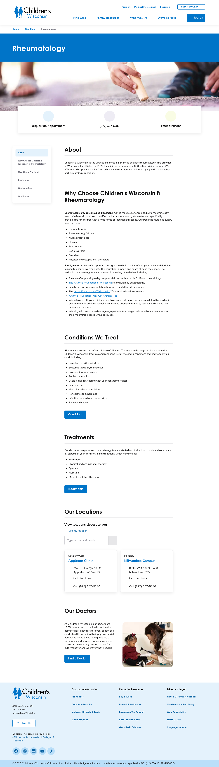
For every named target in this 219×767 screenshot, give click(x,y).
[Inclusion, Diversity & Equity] (86, 712)
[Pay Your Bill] (125, 697)
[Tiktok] (51, 751)
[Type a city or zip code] (86, 540)
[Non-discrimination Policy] (180, 704)
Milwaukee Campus (146, 560)
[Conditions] (75, 415)
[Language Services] (177, 727)
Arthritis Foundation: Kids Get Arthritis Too (93, 296)
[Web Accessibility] (176, 712)
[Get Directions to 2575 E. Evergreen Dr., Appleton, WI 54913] (93, 574)
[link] (126, 7)
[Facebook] (16, 751)
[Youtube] (42, 751)
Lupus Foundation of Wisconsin (93, 291)
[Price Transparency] (129, 719)
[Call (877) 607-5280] (86, 586)
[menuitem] (32, 152)
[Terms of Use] (174, 719)
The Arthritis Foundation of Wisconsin (90, 282)
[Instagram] (25, 751)
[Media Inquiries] (80, 719)
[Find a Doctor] (77, 659)
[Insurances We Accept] (131, 712)
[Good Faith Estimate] (130, 727)
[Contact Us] (23, 723)
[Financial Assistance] (130, 704)
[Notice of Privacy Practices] (181, 697)
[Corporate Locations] (82, 704)
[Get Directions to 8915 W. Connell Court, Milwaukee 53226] (149, 574)
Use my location (75, 530)
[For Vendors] (78, 697)
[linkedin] (33, 751)
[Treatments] (75, 489)
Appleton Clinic (90, 560)
